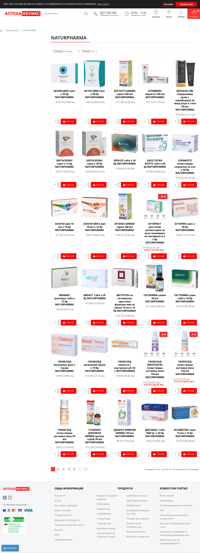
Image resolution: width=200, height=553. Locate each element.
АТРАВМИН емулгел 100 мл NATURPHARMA (155, 94)
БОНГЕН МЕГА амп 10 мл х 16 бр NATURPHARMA (95, 226)
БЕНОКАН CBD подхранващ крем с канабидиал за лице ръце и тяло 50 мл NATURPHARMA (185, 100)
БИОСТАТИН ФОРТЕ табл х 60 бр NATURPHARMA (155, 163)
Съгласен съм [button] (186, 4)
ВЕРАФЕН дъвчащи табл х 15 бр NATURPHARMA (64, 299)
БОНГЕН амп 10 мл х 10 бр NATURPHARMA (64, 226)
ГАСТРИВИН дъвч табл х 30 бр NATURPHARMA (185, 298)
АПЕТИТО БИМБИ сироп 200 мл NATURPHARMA (124, 94)
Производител (12, 30)
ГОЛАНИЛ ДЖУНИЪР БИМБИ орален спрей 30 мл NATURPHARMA (94, 435)
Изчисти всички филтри (17, 129)
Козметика (10, 67)
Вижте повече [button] (103, 4)
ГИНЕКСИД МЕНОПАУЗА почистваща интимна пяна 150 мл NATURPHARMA (155, 369)
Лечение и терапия (14, 71)
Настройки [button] (168, 4)
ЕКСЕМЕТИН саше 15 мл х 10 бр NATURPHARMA (185, 432)
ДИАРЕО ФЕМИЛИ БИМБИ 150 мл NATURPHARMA (125, 432)
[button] (159, 4)
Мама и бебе (11, 76)
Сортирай (58, 51)
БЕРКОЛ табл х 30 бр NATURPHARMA (124, 162)
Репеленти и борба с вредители (19, 80)
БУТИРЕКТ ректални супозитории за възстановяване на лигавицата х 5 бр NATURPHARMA (154, 233)
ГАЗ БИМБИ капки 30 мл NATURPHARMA (155, 298)
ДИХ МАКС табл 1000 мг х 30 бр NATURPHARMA (155, 432)
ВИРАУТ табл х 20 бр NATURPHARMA (94, 296)
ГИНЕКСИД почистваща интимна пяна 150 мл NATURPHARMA (185, 367)
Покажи (86, 51)
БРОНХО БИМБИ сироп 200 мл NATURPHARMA (125, 226)
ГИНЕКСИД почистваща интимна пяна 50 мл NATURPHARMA (64, 435)
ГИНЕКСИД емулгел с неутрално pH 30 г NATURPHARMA (124, 366)
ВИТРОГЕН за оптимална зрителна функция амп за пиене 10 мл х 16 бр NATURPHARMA (124, 302)
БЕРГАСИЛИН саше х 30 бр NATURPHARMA (94, 163)
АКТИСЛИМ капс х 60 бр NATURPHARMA (94, 94)
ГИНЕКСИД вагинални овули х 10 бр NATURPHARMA (94, 366)
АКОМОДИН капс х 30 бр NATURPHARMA (64, 94)
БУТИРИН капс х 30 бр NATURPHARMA (185, 226)
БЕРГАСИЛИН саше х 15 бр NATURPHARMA (64, 163)
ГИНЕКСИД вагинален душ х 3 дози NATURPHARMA (64, 366)
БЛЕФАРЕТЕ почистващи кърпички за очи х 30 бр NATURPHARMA (184, 166)
